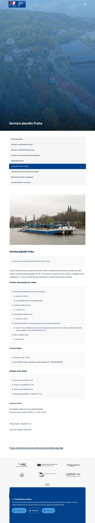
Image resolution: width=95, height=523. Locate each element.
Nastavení (34, 510)
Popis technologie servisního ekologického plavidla (36, 448)
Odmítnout (48, 510)
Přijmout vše (19, 510)
